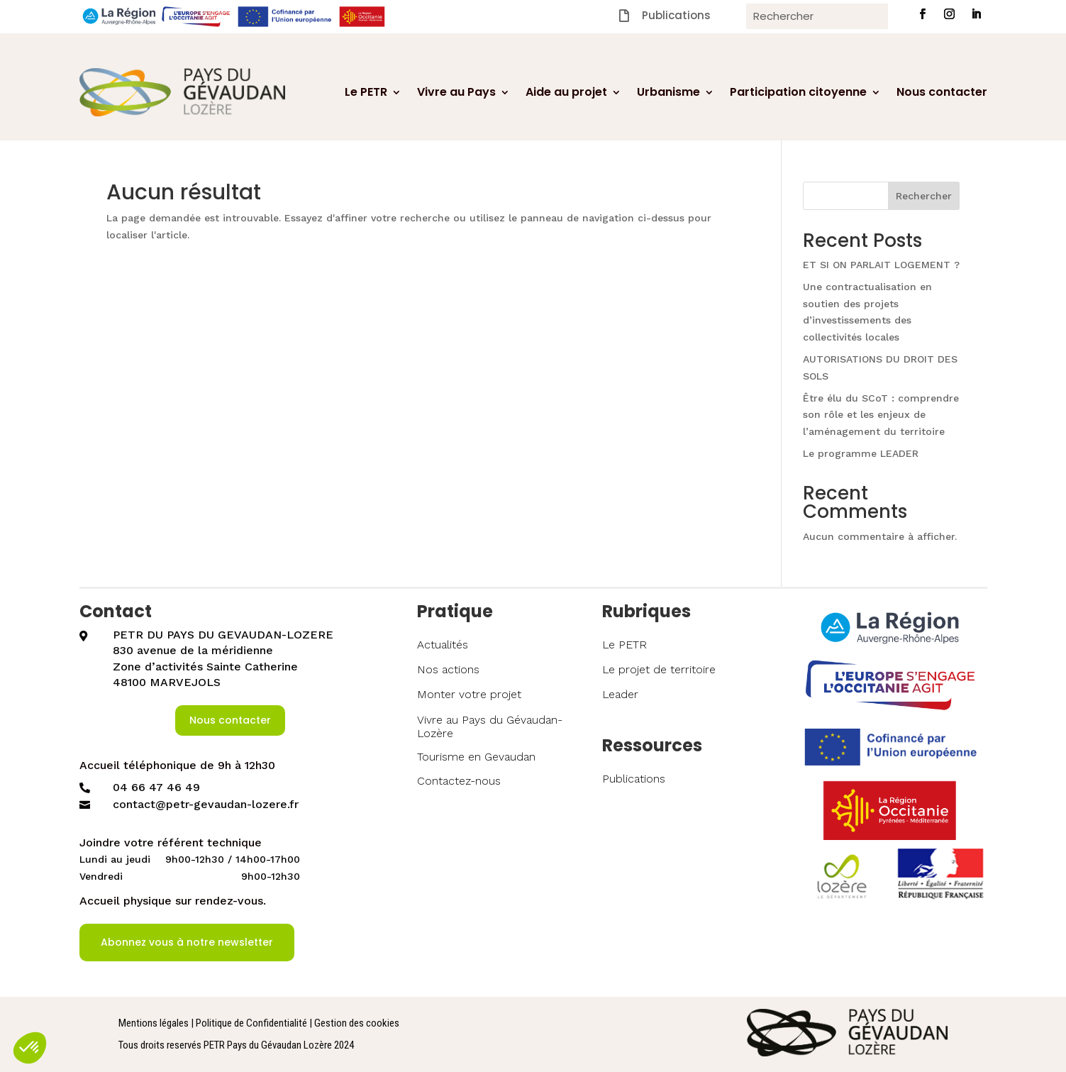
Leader (620, 694)
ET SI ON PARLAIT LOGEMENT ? (881, 264)
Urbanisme (668, 92)
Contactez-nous (459, 781)
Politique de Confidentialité (251, 1023)
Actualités (442, 644)
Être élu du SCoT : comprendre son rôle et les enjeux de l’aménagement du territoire (881, 415)
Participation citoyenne (798, 92)
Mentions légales (153, 1023)
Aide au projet (566, 92)
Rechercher (924, 195)
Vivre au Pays (456, 92)
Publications (633, 778)
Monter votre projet (469, 694)
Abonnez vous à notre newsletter (187, 942)
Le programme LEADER (860, 453)
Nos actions (448, 669)
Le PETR (366, 92)
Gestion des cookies (356, 1023)
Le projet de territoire (659, 669)
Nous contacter (941, 92)
